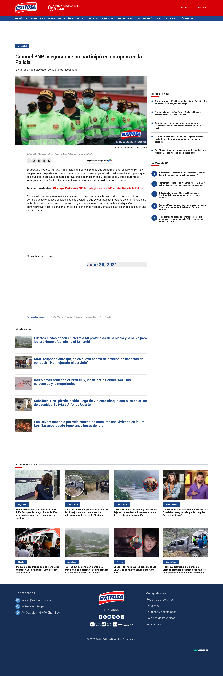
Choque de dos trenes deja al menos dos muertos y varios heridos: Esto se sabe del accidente (37, 570)
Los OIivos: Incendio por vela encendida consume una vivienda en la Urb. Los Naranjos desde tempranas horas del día (89, 424)
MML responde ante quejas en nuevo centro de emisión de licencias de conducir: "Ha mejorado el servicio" (88, 361)
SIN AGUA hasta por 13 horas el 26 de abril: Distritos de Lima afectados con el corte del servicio (179, 195)
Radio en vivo (154, 624)
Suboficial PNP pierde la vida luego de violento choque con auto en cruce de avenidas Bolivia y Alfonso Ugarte (90, 403)
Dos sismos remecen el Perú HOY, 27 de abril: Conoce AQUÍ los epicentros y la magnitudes (82, 382)
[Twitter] (105, 617)
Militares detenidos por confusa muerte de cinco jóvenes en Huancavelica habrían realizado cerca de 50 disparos (86, 512)
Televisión (161, 18)
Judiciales (107, 18)
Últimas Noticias (35, 18)
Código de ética (156, 593)
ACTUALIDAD (54, 317)
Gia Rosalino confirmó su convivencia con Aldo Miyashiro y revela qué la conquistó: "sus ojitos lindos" (185, 512)
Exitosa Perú (145, 18)
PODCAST (202, 7)
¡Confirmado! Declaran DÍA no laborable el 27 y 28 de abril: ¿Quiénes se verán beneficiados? (182, 174)
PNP (101, 317)
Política (68, 18)
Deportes (93, 18)
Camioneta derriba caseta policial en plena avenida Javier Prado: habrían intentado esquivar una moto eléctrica (179, 139)
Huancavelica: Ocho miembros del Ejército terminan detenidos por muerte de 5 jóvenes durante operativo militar (184, 570)
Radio (173, 18)
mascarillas (91, 317)
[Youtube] (109, 617)
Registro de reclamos (160, 599)
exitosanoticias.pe (32, 606)
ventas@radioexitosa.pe (36, 600)
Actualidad (54, 18)
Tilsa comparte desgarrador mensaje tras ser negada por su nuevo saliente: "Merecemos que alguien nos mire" (181, 219)
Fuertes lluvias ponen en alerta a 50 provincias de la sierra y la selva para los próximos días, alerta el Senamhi (90, 340)
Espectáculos (124, 18)
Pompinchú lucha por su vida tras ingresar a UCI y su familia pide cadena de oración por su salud (182, 184)
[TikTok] (122, 617)
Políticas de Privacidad (160, 618)
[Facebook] (100, 617)
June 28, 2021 (102, 264)
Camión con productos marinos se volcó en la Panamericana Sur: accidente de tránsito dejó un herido (178, 125)
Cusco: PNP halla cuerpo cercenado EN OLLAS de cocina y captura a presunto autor (135, 570)
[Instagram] (114, 617)
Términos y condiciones (161, 612)
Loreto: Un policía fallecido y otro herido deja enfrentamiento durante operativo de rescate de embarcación (135, 512)
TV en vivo (153, 605)
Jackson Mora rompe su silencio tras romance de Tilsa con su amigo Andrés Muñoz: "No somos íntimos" (182, 207)
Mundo (80, 18)
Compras (68, 317)
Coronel (79, 317)
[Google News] (118, 617)
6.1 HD (184, 7)
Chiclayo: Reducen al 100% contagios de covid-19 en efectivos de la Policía (98, 188)
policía (109, 317)
